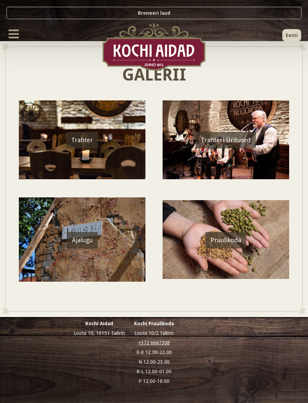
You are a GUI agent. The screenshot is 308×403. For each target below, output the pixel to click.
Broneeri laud (154, 13)
